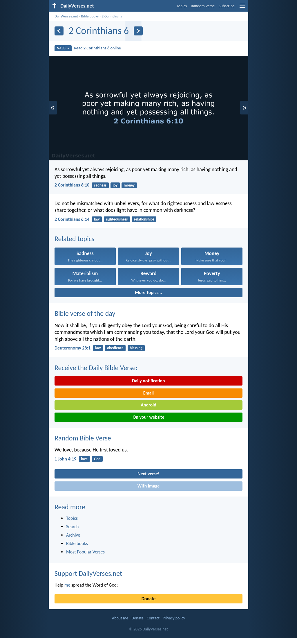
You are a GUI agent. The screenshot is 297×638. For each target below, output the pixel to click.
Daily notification (148, 380)
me (67, 585)
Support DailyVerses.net (88, 573)
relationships (144, 219)
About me (120, 618)
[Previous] (59, 30)
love (84, 459)
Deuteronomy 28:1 (72, 348)
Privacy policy (174, 618)
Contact (153, 618)
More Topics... (148, 292)
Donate (148, 598)
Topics (182, 5)
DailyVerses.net (66, 16)
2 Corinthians (112, 16)
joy (115, 185)
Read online (97, 48)
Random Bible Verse (83, 438)
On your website (148, 417)
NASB (63, 48)
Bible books (90, 16)
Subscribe (227, 5)
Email (148, 393)
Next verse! (148, 473)
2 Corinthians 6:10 (72, 185)
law (96, 219)
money (129, 185)
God (97, 459)
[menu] (242, 8)
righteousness (117, 219)
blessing (136, 348)
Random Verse (203, 5)
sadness (100, 185)
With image (148, 486)
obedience (115, 348)
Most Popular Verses (85, 552)
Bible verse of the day (85, 313)
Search (72, 526)
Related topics (74, 238)
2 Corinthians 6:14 (72, 219)
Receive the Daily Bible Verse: (96, 367)
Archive (73, 535)
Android (148, 405)
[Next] (138, 30)
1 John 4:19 (65, 459)
